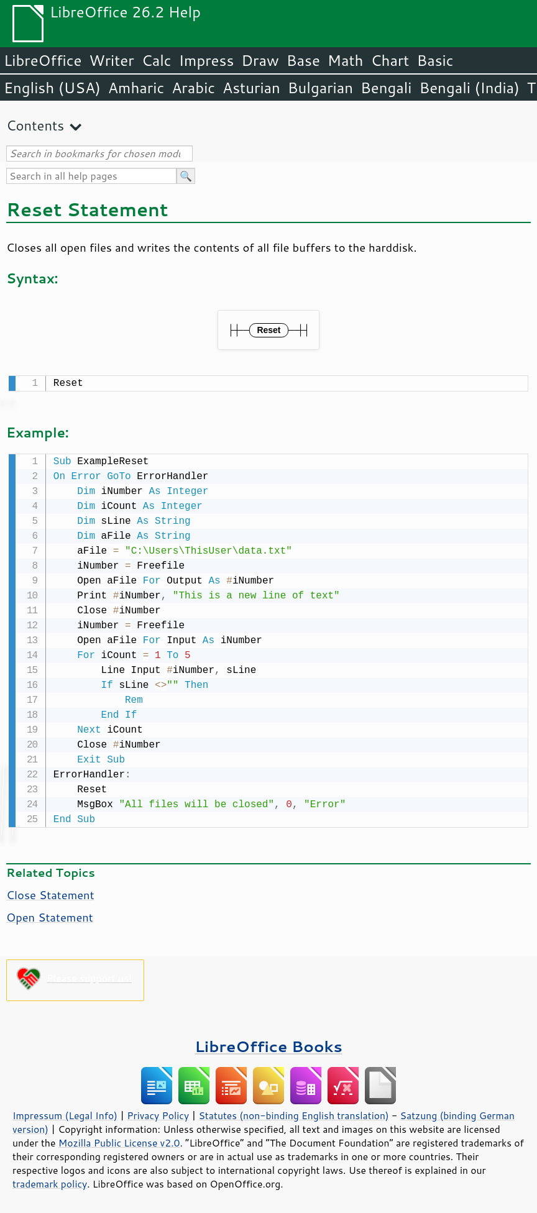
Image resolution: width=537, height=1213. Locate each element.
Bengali (385, 87)
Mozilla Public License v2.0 (119, 1140)
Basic (434, 60)
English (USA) (52, 87)
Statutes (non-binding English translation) (293, 1113)
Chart (389, 60)
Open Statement (49, 915)
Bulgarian (320, 87)
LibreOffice (42, 60)
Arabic (193, 87)
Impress (206, 60)
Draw (259, 60)
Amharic (136, 87)
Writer (111, 60)
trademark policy (49, 1181)
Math (346, 60)
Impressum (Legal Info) (64, 1113)
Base (303, 60)
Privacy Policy (158, 1113)
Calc (157, 60)
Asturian (251, 87)
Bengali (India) (470, 87)
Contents (35, 125)
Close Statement (50, 892)
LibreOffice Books (268, 1044)
